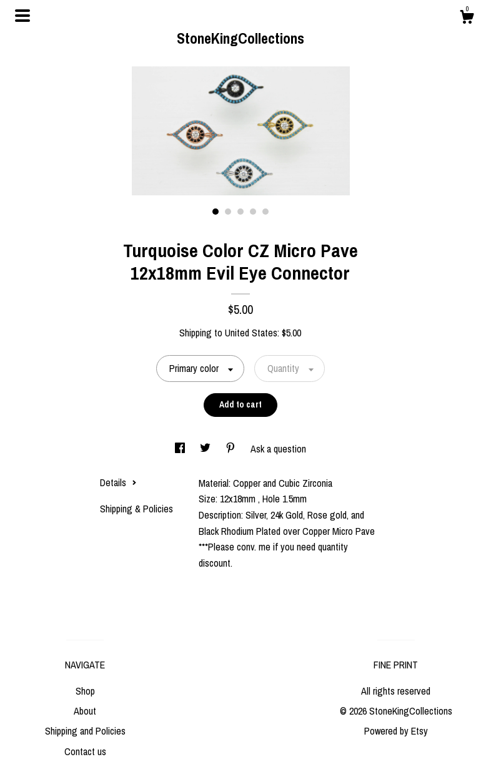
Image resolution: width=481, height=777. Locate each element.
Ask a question (278, 449)
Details (118, 482)
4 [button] (253, 211)
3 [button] (240, 211)
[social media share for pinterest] (232, 449)
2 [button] (228, 211)
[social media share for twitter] (206, 449)
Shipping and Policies (85, 731)
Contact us (85, 751)
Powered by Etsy (396, 731)
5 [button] (265, 211)
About (85, 711)
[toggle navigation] (22, 15)
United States (251, 333)
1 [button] (215, 211)
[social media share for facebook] (181, 449)
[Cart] (467, 18)
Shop (85, 691)
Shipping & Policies (136, 509)
